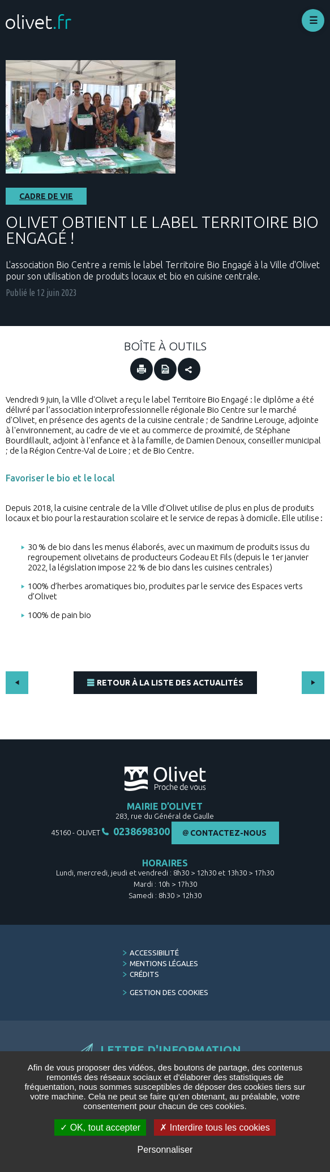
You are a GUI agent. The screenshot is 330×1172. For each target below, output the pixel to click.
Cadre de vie (46, 196)
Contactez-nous (228, 832)
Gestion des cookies (169, 992)
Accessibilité (154, 953)
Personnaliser (165, 1149)
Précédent (17, 682)
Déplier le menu (313, 20)
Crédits (144, 974)
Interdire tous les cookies (214, 1127)
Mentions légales (164, 963)
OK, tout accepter (100, 1127)
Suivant (313, 682)
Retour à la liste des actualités (170, 682)
